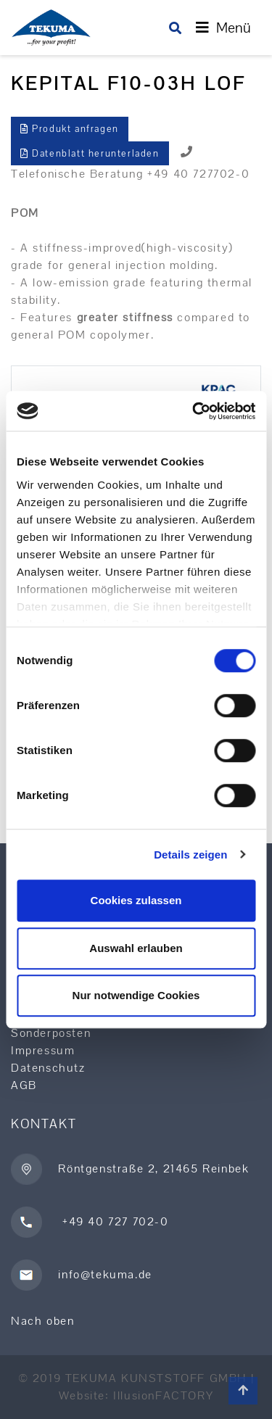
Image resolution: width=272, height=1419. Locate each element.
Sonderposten (51, 1033)
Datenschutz (48, 1067)
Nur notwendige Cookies (136, 995)
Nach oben (42, 1320)
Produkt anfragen (69, 129)
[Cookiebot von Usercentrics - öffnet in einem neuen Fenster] (193, 411)
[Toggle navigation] (223, 27)
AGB (24, 1085)
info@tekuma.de (105, 1273)
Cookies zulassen (136, 900)
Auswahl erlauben (135, 948)
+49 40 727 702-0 (113, 1220)
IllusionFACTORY (163, 1395)
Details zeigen (190, 854)
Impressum (43, 1050)
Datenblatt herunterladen (90, 153)
